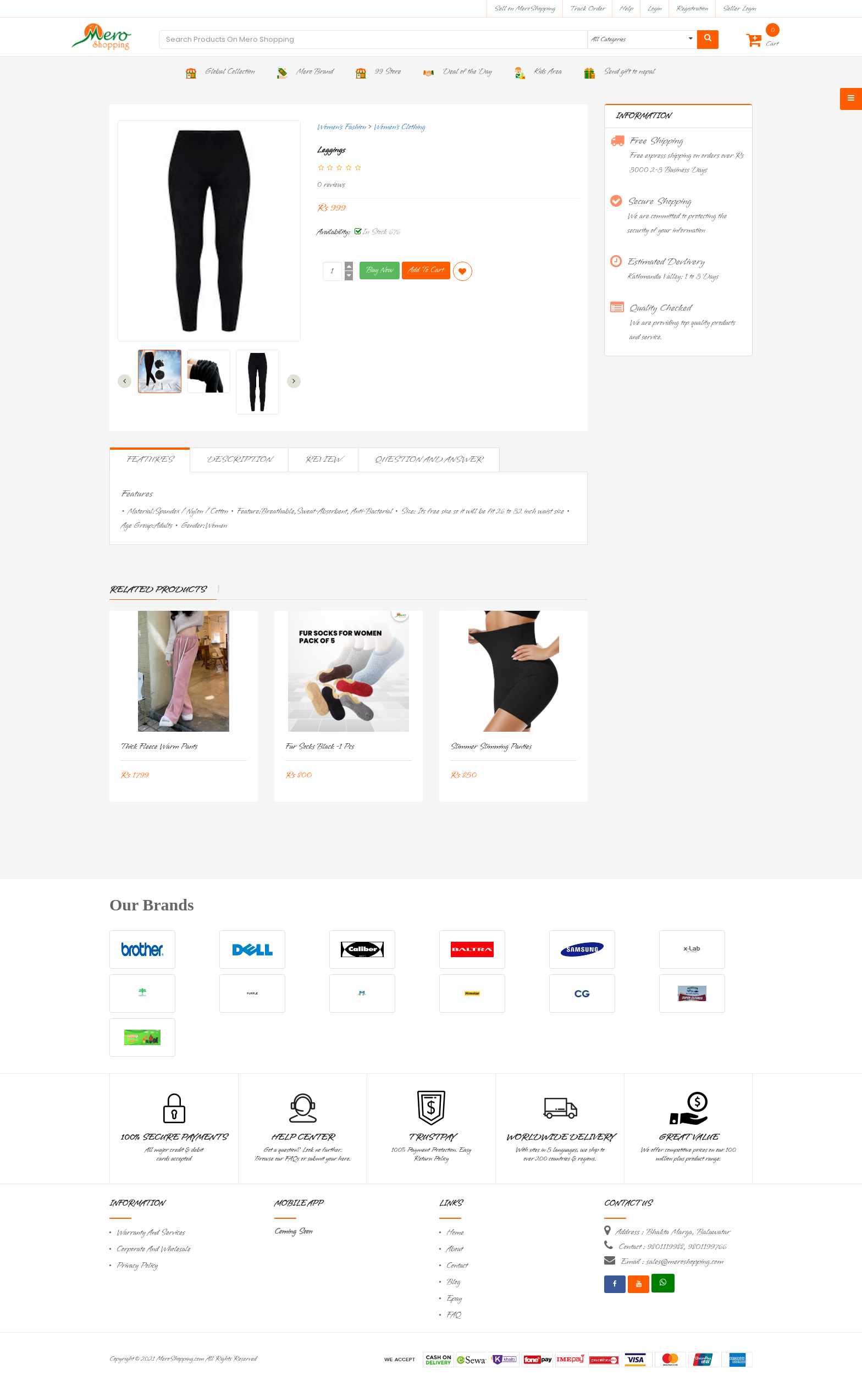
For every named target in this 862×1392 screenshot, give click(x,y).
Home (455, 1233)
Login (655, 8)
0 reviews (331, 185)
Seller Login (739, 8)
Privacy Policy (137, 1266)
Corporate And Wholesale (153, 1249)
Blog (453, 1282)
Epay (454, 1299)
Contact (456, 1266)
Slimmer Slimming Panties (491, 747)
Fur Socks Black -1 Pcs (319, 747)
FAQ (453, 1315)
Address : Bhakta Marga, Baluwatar (673, 1232)
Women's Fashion (341, 127)
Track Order (587, 8)
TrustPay (431, 1137)
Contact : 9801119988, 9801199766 (672, 1246)
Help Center (302, 1137)
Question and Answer (429, 460)
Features (149, 460)
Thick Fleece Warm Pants (158, 747)
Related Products (157, 590)
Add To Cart (426, 270)
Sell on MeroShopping (524, 8)
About (454, 1249)
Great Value (688, 1137)
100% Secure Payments (174, 1137)
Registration (692, 8)
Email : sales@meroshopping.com (672, 1261)
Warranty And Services (151, 1233)
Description (239, 460)
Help (626, 8)
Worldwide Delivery (560, 1137)
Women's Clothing (400, 127)
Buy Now (379, 270)
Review (323, 460)
